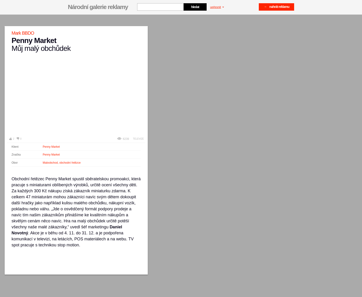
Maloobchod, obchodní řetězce (62, 162)
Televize (138, 139)
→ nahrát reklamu (276, 7)
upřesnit (217, 7)
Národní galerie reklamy (98, 6)
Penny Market (51, 146)
